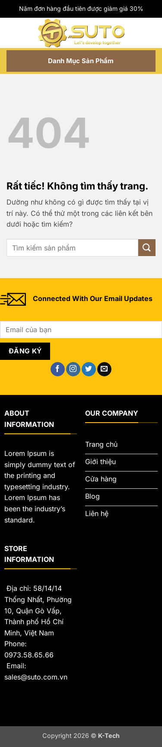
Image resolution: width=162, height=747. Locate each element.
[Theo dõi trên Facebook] (58, 369)
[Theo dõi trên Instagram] (73, 369)
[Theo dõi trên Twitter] (89, 369)
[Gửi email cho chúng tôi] (104, 369)
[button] (11, 32)
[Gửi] (147, 247)
